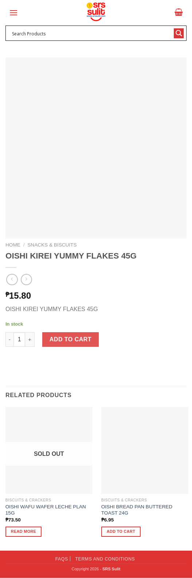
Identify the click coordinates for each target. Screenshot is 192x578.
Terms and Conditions (105, 559)
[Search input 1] (91, 33)
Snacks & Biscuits (52, 245)
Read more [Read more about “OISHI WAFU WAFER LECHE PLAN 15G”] (23, 531)
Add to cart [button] (121, 531)
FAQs (61, 559)
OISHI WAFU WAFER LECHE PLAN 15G (45, 510)
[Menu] (13, 13)
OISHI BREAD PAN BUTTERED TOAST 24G (136, 510)
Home (12, 245)
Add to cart (70, 339)
